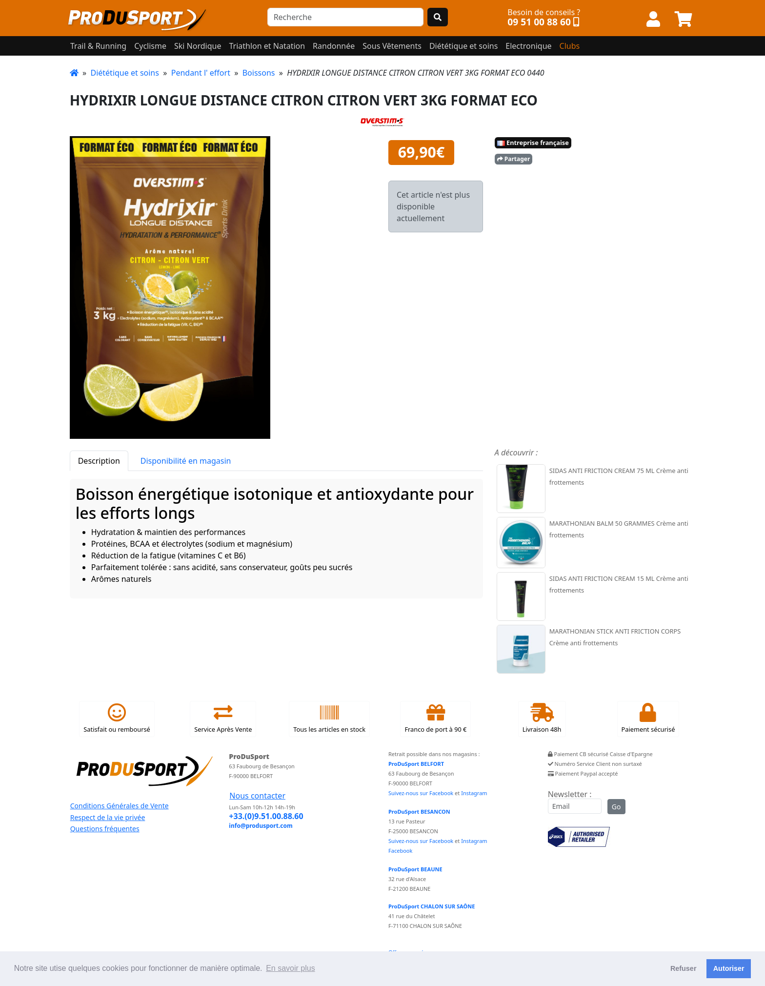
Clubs (570, 46)
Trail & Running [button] (98, 46)
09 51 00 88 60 (539, 21)
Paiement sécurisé (648, 718)
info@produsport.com (260, 826)
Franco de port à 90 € (435, 718)
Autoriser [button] (729, 968)
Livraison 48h (542, 718)
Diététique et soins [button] (463, 46)
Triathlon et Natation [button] (267, 46)
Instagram (474, 793)
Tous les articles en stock (329, 718)
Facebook (400, 850)
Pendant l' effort (200, 72)
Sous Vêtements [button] (392, 46)
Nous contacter (257, 795)
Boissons (258, 72)
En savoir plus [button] (290, 968)
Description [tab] (99, 460)
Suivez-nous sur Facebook (420, 793)
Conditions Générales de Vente (119, 805)
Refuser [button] (683, 968)
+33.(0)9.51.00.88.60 (266, 816)
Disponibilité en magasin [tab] (186, 460)
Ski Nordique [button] (197, 46)
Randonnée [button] (334, 46)
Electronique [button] (528, 46)
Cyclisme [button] (150, 46)
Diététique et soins (124, 72)
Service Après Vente (223, 718)
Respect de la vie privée (107, 817)
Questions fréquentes (105, 828)
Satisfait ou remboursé (116, 718)
